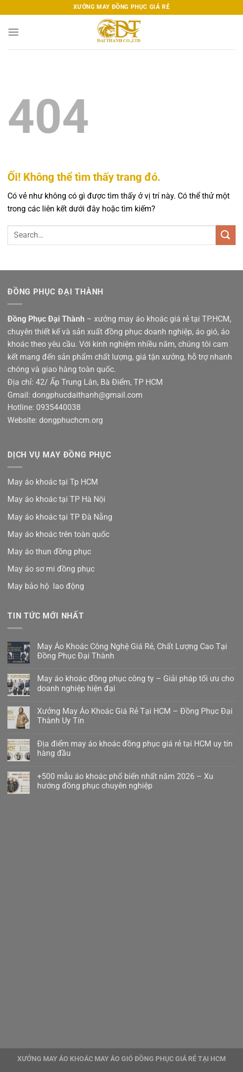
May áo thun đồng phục (49, 551)
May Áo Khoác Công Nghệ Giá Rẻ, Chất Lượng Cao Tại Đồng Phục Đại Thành (132, 651)
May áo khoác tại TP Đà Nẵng (59, 517)
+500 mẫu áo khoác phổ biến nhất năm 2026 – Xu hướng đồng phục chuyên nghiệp (125, 781)
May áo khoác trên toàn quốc (58, 534)
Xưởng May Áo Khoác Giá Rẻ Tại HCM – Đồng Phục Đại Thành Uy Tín (135, 715)
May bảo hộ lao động (45, 586)
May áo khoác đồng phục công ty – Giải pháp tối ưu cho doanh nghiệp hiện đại (135, 683)
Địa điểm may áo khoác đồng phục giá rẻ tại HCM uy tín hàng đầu (135, 748)
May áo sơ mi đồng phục (51, 569)
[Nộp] (226, 235)
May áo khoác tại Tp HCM (52, 482)
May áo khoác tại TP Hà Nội (56, 499)
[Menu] (13, 32)
